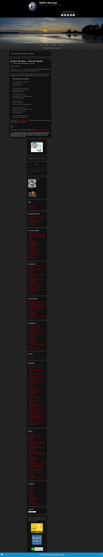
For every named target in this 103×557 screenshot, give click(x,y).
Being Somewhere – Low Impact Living (36, 266)
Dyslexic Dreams (32, 437)
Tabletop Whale (32, 357)
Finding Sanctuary (32, 383)
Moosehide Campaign (33, 392)
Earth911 (31, 271)
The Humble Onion (32, 313)
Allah (30, 132)
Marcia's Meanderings (34, 498)
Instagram (74, 15)
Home (40, 44)
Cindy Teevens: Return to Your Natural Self (37, 376)
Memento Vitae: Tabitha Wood (34, 446)
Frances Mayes (32, 439)
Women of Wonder (32, 424)
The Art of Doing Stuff (33, 252)
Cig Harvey (31, 434)
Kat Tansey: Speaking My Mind (35, 388)
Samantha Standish (32, 400)
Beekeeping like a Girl (33, 301)
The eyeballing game (33, 253)
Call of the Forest (32, 270)
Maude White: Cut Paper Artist (35, 243)
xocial (30, 425)
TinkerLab (31, 255)
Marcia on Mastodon (33, 222)
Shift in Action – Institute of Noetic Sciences (37, 408)
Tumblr (71, 15)
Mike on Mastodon (32, 223)
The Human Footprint (33, 288)
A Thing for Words (32, 433)
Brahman (19, 133)
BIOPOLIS (31, 267)
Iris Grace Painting (32, 241)
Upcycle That (31, 291)
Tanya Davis (31, 461)
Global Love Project (32, 385)
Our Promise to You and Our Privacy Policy (51, 48)
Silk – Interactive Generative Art (35, 250)
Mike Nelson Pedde (25, 63)
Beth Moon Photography (33, 325)
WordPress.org (32, 208)
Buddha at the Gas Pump (34, 373)
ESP (25, 133)
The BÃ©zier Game (32, 343)
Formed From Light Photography (35, 329)
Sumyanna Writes (32, 342)
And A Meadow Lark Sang (37, 132)
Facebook (62, 15)
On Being (31, 394)
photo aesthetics (32, 338)
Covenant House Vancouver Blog (35, 379)
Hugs (11, 125)
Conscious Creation (32, 378)
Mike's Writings (33, 500)
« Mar (29, 173)
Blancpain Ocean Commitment (35, 268)
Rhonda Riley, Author (33, 457)
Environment (31, 486)
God (27, 133)
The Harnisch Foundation (34, 410)
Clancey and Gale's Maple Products (36, 304)
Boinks (38, 70)
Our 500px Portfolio (32, 335)
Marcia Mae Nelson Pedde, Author (35, 221)
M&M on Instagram (32, 218)
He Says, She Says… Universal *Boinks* (26, 61)
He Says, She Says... (18, 132)
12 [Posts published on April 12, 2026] (29, 169)
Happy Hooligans (32, 240)
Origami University (32, 248)
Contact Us (61, 44)
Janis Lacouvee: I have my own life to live (37, 442)
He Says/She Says (39, 133)
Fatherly (30, 239)
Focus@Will (31, 384)
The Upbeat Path (32, 315)
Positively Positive (32, 396)
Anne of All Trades (32, 232)
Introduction (31, 489)
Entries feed (31, 205)
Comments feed (32, 207)
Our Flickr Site (31, 337)
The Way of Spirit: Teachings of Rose (36, 416)
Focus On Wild (32, 328)
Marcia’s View (37, 129)
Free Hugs (32, 493)
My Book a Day (32, 450)
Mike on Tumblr (32, 225)
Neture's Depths (32, 277)
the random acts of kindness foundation (36, 414)
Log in (30, 204)
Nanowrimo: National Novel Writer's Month (37, 452)
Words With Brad (32, 476)
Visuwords (31, 471)
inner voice (45, 133)
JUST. (30, 387)
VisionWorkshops (32, 347)
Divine (23, 133)
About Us (47, 44)
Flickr (68, 15)
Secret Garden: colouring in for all (35, 249)
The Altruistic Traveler (33, 312)
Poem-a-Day (31, 456)
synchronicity (13, 136)
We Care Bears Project (33, 257)
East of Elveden (32, 272)
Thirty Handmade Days (33, 254)
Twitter (65, 15)
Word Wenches (32, 475)
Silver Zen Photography (33, 340)
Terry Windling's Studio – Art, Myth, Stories (37, 462)
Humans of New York (33, 330)
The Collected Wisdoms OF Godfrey (36, 464)
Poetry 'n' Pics (33, 501)
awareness (12, 133)
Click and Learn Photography (34, 326)
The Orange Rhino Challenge (34, 412)
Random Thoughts (32, 492)
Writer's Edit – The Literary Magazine (36, 478)
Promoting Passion (32, 339)
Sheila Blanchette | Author (34, 459)
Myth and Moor (32, 451)
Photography (31, 491)
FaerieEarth (31, 438)
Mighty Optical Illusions (33, 244)
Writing (30, 496)
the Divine (18, 136)
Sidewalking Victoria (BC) (34, 311)
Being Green (32, 487)
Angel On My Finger (45, 132)
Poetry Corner (33, 502)
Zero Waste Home (32, 293)
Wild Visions (31, 258)
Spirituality (24, 132)
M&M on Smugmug (32, 219)
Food (30, 488)
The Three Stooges (20, 69)
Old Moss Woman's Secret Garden (35, 334)
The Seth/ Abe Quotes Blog (34, 415)
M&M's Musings (48, 2)
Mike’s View (44, 129)
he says (34, 133)
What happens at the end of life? (35, 423)
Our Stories (54, 44)
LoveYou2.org (31, 389)
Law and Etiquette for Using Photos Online (37, 333)
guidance (30, 133)
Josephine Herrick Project (34, 331)
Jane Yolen (31, 441)
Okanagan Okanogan (33, 281)
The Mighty (31, 411)
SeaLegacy (31, 284)
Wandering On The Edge (33, 348)
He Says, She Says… (23, 120)
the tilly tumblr (31, 465)
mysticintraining (32, 393)
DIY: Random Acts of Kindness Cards (36, 435)
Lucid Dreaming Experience (34, 391)
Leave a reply (32, 63)
